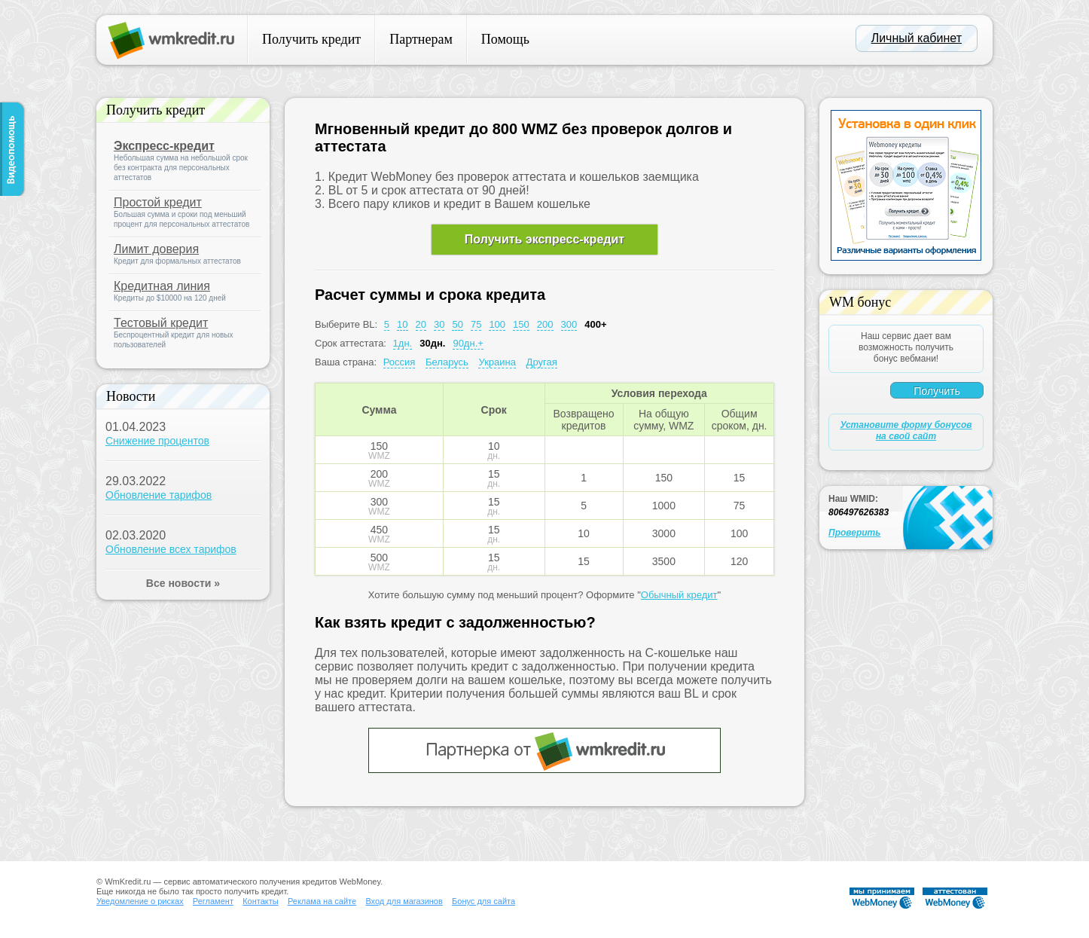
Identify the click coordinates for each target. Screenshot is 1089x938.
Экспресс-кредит (164, 145)
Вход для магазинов (403, 901)
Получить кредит (311, 39)
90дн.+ (468, 343)
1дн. (403, 343)
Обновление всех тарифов (170, 549)
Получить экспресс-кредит (544, 239)
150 (521, 324)
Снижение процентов (157, 441)
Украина (497, 362)
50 (457, 324)
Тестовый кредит (161, 322)
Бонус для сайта (483, 901)
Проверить (854, 532)
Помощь (505, 39)
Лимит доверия (156, 249)
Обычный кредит (679, 594)
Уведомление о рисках (140, 901)
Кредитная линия (162, 286)
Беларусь (447, 362)
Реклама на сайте (322, 901)
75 (476, 324)
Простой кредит (158, 202)
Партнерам (421, 39)
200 (545, 324)
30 (439, 324)
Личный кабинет (916, 38)
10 (402, 324)
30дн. (432, 343)
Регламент (213, 901)
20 (421, 324)
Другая (541, 362)
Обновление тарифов (158, 495)
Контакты (261, 901)
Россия (399, 362)
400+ (595, 324)
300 (569, 324)
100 (497, 324)
